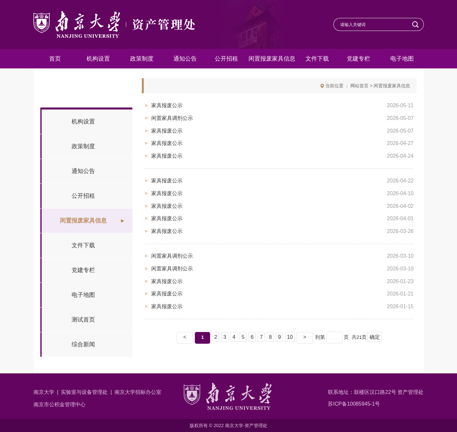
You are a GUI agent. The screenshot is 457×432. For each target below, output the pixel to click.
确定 (375, 337)
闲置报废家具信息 (392, 85)
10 (290, 337)
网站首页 (359, 85)
